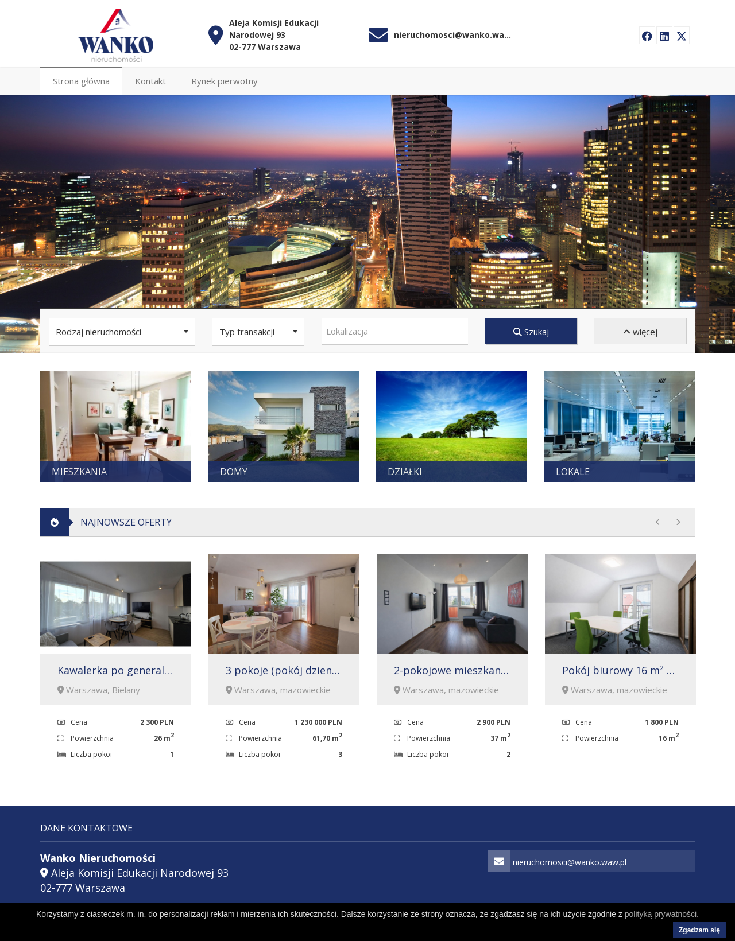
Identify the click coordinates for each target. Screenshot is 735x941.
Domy (233, 469)
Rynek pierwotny (224, 78)
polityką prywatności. (662, 914)
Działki (405, 469)
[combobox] (395, 329)
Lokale (573, 469)
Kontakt (150, 78)
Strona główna (81, 78)
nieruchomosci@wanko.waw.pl (454, 31)
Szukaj (531, 329)
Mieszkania (79, 469)
